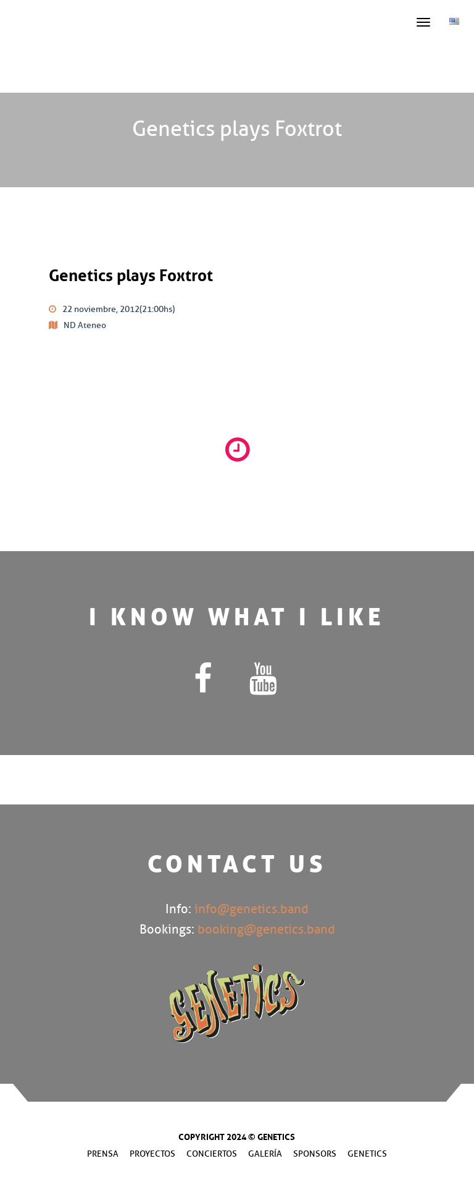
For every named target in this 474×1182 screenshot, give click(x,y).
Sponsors (314, 1154)
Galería (265, 1154)
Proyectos (152, 1154)
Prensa (102, 1154)
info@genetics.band (251, 909)
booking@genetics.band (266, 929)
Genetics (367, 1154)
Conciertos (211, 1154)
